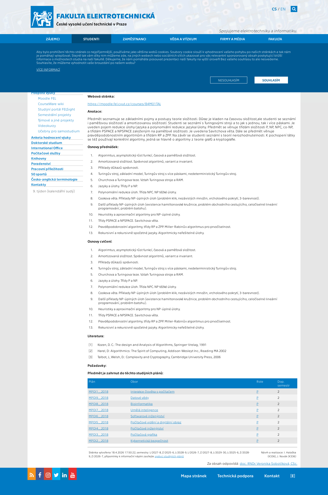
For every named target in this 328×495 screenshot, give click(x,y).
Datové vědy (140, 398)
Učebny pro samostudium (59, 131)
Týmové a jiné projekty (56, 120)
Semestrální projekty (54, 115)
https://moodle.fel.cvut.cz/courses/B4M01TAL (124, 104)
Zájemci (53, 39)
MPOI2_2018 (98, 440)
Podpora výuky (43, 92)
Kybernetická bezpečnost (149, 440)
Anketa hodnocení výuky (51, 137)
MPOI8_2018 (98, 404)
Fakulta (275, 39)
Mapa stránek (194, 475)
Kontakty (38, 184)
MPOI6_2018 (98, 416)
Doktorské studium (46, 143)
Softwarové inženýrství (147, 416)
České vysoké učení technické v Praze (91, 23)
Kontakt (272, 475)
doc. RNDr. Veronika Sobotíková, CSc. (268, 463)
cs (274, 8)
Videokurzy (47, 125)
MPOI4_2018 (98, 428)
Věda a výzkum (183, 39)
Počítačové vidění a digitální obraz (156, 422)
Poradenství (40, 163)
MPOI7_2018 (98, 410)
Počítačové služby (45, 153)
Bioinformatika (142, 404)
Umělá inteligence (144, 410)
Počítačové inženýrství (147, 428)
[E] (292, 475)
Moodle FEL (47, 98)
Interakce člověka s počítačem (152, 391)
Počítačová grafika (144, 434)
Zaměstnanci (134, 39)
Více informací (48, 69)
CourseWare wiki (51, 104)
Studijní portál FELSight (56, 109)
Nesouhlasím (228, 80)
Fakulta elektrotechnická (105, 15)
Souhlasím (271, 80)
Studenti (91, 39)
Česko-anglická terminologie (54, 179)
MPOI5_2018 (98, 422)
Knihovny (38, 158)
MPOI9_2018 (98, 398)
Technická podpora (235, 475)
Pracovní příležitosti (47, 169)
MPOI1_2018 (98, 391)
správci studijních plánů (169, 456)
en (283, 8)
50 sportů (39, 174)
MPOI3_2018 (98, 434)
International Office (47, 148)
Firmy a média (232, 39)
